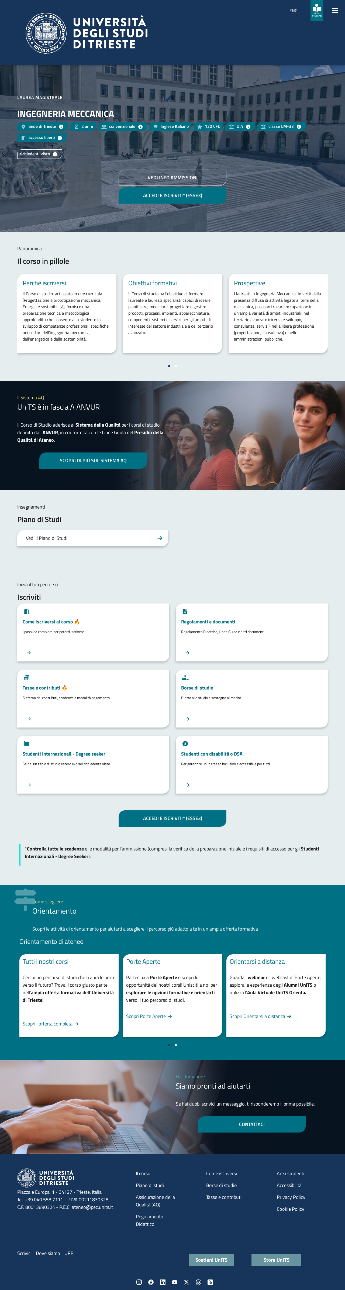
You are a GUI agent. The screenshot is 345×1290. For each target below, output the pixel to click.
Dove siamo (48, 1253)
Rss (210, 1282)
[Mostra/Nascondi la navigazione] (335, 10)
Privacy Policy (291, 1197)
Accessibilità (289, 1185)
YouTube (174, 1282)
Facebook (151, 1282)
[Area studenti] (316, 10)
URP (69, 1253)
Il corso (143, 1173)
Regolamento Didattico (149, 1220)
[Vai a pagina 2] (176, 366)
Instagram (139, 1282)
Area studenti (290, 1173)
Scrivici (24, 1253)
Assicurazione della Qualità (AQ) (155, 1200)
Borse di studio (221, 1185)
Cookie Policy (290, 1209)
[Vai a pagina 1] (169, 366)
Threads (198, 1282)
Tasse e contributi (224, 1197)
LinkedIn (163, 1282)
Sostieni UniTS (211, 1260)
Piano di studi (150, 1185)
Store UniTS (276, 1260)
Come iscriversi (221, 1173)
